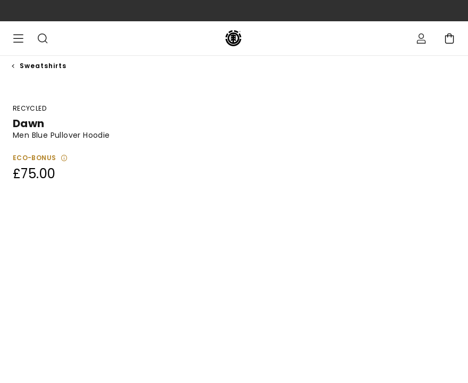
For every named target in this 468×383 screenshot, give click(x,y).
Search (42, 38)
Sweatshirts (43, 65)
